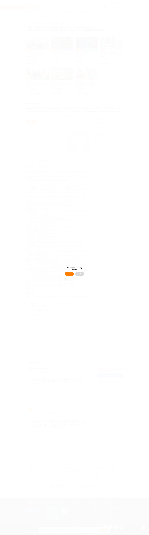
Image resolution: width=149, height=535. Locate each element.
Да (69, 274)
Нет (79, 274)
